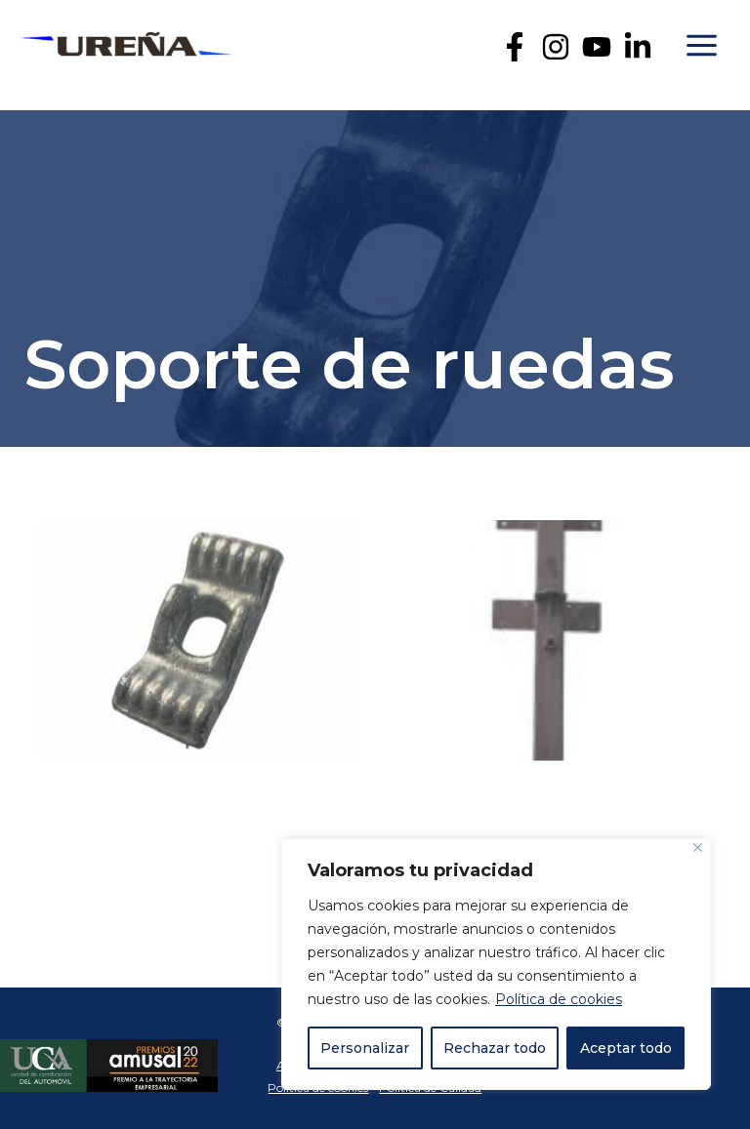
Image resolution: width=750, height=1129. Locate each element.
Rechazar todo (494, 1048)
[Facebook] (514, 46)
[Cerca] (697, 847)
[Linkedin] (637, 46)
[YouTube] (596, 46)
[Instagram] (555, 46)
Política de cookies (558, 999)
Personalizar (364, 1048)
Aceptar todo (626, 1048)
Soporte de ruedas (349, 364)
